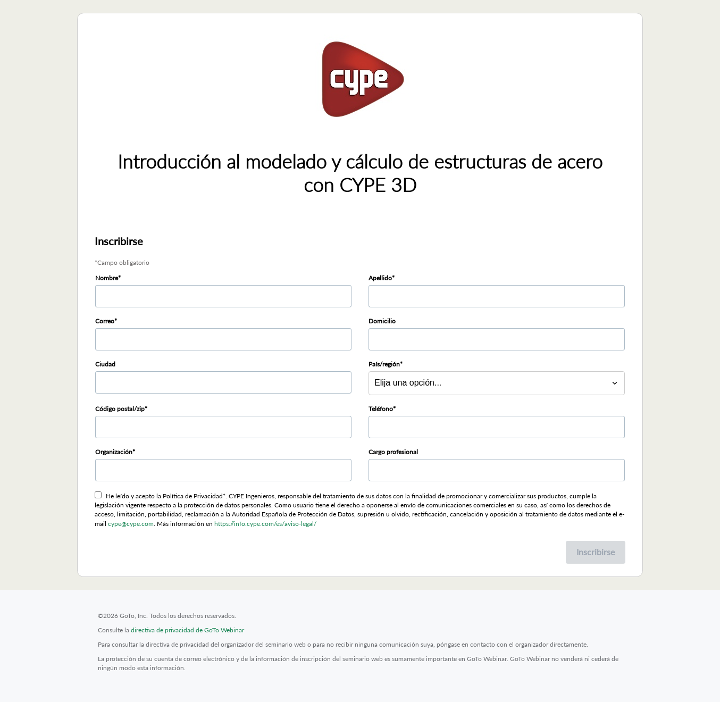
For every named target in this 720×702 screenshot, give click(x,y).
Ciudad (105, 364)
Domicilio (382, 321)
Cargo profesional (393, 452)
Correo (104, 321)
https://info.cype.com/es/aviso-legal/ (265, 524)
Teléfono (381, 409)
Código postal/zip (120, 409)
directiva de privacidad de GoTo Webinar (187, 630)
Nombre (106, 278)
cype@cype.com (131, 524)
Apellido (380, 278)
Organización (113, 452)
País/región (384, 364)
